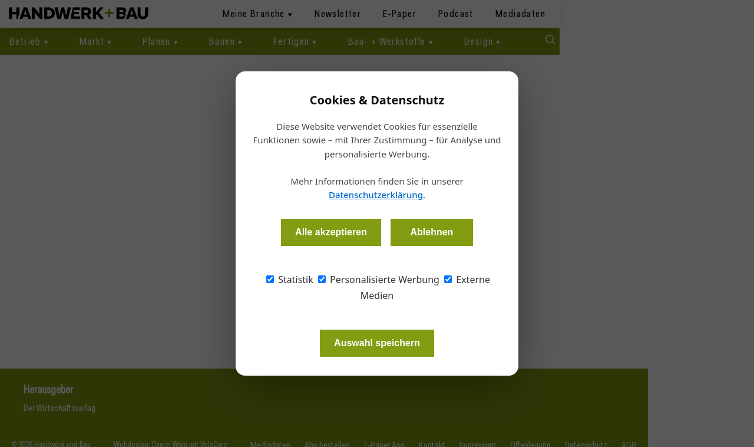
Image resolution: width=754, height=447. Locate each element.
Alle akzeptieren (331, 232)
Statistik (289, 279)
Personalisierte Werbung (378, 279)
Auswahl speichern (377, 343)
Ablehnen (431, 232)
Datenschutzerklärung (376, 195)
